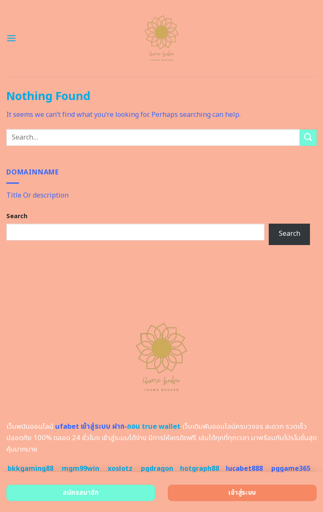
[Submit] (308, 137)
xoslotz (120, 469)
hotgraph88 (199, 469)
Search (16, 216)
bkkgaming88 (30, 469)
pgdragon (157, 469)
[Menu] (11, 38)
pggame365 (290, 469)
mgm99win (80, 469)
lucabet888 (244, 469)
